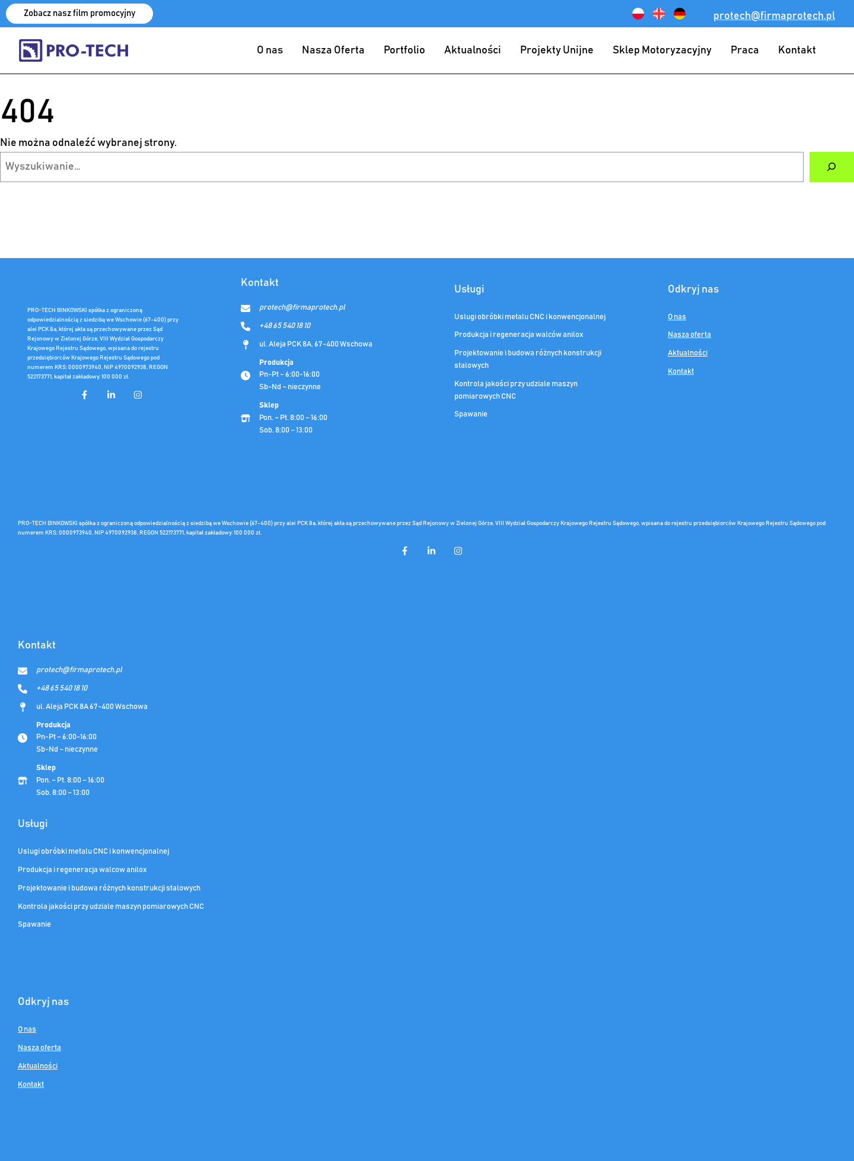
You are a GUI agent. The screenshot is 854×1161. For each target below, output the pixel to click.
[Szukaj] (832, 167)
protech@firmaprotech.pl (774, 16)
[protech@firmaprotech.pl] (293, 308)
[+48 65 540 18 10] (275, 326)
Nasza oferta (689, 335)
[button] (79, 14)
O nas (677, 317)
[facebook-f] (84, 394)
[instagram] (137, 394)
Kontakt (681, 372)
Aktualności (688, 353)
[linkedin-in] (111, 394)
